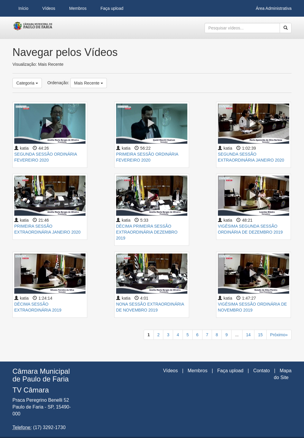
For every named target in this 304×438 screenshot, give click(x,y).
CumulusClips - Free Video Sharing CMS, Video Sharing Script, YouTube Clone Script (33, 28)
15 (260, 334)
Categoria (27, 83)
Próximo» (279, 334)
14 (248, 334)
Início (23, 8)
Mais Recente (88, 83)
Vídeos (48, 8)
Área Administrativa (274, 8)
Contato (261, 370)
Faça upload (111, 8)
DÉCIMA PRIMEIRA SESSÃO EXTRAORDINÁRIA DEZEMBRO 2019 (147, 232)
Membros (77, 8)
